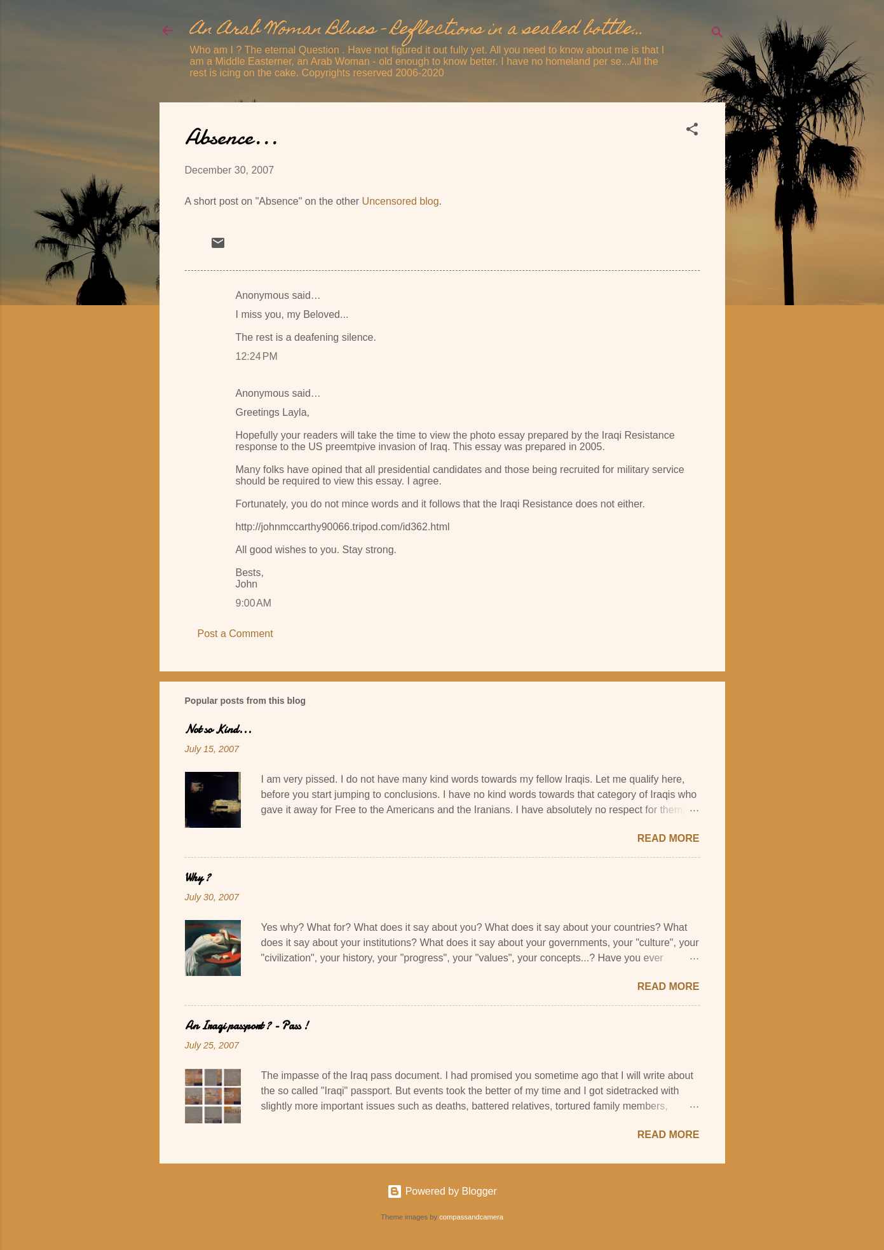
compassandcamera (471, 1217)
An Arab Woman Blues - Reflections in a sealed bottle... (417, 30)
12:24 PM (257, 356)
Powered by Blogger (442, 1191)
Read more (668, 838)
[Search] (717, 34)
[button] (692, 131)
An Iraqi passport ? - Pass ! (246, 1026)
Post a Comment (235, 633)
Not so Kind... (218, 730)
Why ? (197, 878)
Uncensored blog (400, 201)
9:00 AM (253, 603)
